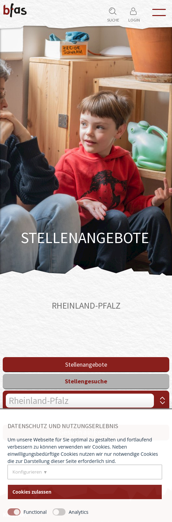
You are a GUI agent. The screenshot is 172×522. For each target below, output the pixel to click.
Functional (35, 512)
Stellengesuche (86, 381)
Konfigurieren (27, 472)
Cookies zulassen (32, 492)
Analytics (78, 512)
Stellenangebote (86, 364)
